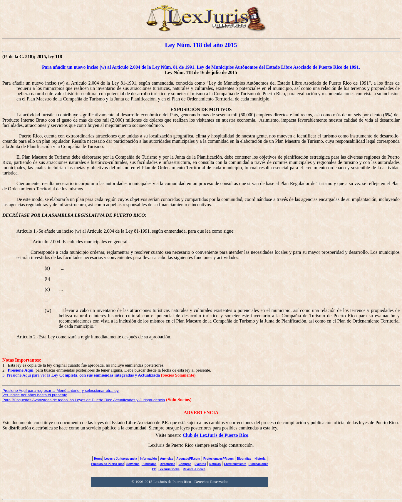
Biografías (244, 458)
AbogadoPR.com (188, 458)
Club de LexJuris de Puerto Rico (215, 435)
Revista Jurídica (194, 469)
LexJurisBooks (169, 469)
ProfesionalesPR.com (218, 458)
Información (148, 458)
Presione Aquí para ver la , (83, 375)
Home (98, 458)
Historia (259, 458)
